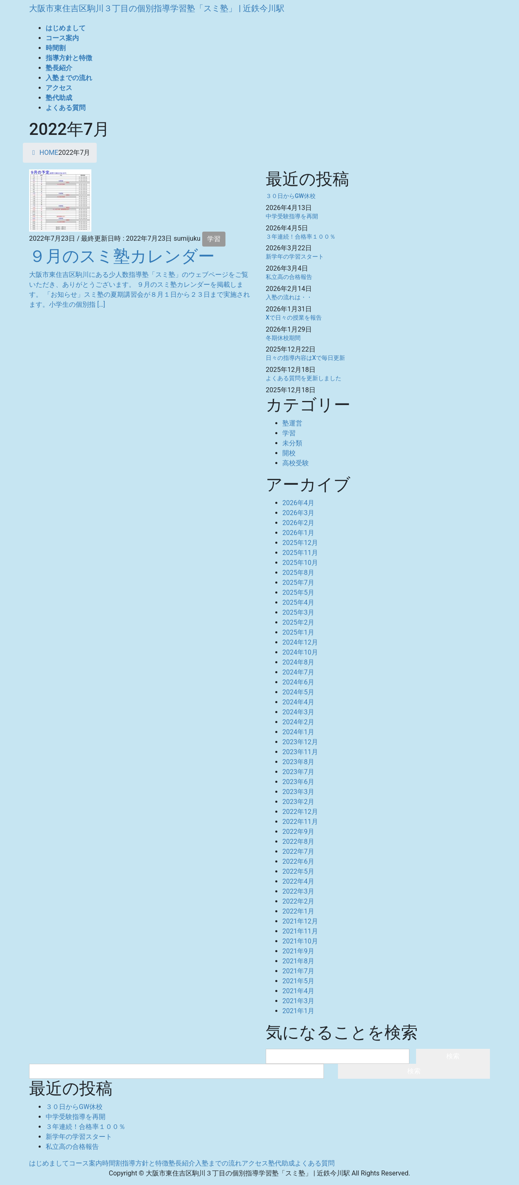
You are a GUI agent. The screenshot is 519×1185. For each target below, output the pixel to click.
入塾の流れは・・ (289, 297)
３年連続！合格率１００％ (300, 236)
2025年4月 (298, 602)
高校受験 (295, 463)
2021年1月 (298, 1011)
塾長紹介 (182, 1163)
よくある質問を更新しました (303, 378)
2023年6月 (298, 782)
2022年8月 (298, 841)
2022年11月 (300, 822)
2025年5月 (298, 592)
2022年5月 (298, 871)
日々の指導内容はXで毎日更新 (305, 357)
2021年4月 (298, 991)
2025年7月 (298, 582)
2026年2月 (298, 523)
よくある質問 (315, 1163)
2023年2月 (298, 802)
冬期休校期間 (283, 338)
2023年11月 (300, 752)
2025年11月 (300, 553)
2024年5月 (298, 692)
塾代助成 (281, 1163)
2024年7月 (298, 672)
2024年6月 (298, 682)
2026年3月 (298, 513)
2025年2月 (298, 622)
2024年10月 (300, 652)
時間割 (112, 1163)
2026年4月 (298, 503)
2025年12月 (300, 543)
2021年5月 (298, 981)
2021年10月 (300, 941)
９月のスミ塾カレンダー (122, 256)
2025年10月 (300, 563)
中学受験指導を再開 (292, 216)
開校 (289, 453)
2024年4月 (298, 702)
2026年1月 (298, 533)
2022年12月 (300, 812)
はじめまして (49, 1163)
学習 (213, 239)
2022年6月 (298, 861)
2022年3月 (298, 891)
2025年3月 (298, 612)
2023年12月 (300, 742)
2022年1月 (298, 911)
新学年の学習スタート (295, 256)
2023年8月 (298, 762)
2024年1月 (298, 732)
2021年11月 (300, 931)
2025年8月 (298, 573)
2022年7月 (298, 851)
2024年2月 (298, 722)
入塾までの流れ (218, 1163)
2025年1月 (298, 632)
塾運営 (292, 423)
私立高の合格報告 (289, 277)
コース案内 (85, 1163)
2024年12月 (300, 642)
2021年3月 (298, 1001)
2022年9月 (298, 832)
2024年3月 (298, 712)
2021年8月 (298, 961)
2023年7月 (298, 772)
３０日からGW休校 (291, 196)
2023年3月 (298, 792)
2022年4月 (298, 881)
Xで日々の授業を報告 (294, 317)
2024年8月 (298, 662)
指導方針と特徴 (145, 1163)
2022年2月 (298, 901)
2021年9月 (298, 951)
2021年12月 (300, 921)
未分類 (292, 443)
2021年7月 (298, 971)
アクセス (255, 1163)
